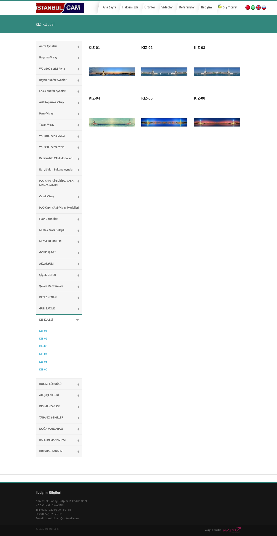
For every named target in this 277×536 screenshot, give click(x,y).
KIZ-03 (43, 346)
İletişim (206, 7)
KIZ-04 (43, 354)
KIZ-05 (43, 361)
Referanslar (187, 7)
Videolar (167, 7)
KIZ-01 (43, 330)
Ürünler (148, 9)
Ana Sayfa (109, 7)
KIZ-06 (43, 369)
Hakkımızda (130, 7)
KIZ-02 (43, 338)
